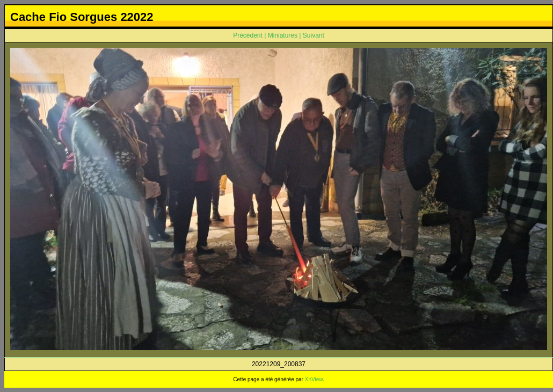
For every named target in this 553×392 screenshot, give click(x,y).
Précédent (248, 35)
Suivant (313, 35)
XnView (314, 379)
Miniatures (282, 35)
